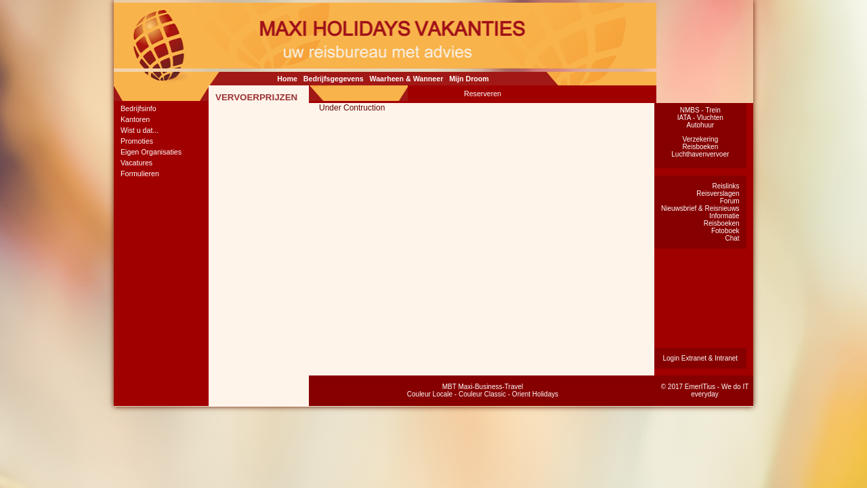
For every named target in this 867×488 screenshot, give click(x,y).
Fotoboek (725, 231)
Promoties (137, 141)
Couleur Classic (482, 394)
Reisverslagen (717, 193)
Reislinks (726, 186)
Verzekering (700, 139)
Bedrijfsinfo (138, 108)
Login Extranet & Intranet (700, 358)
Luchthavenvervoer (700, 154)
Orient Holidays (535, 394)
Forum (730, 201)
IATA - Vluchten (700, 117)
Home (287, 79)
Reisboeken (700, 146)
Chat (732, 238)
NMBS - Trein (700, 110)
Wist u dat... (139, 130)
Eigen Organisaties (151, 152)
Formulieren (140, 173)
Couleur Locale (429, 394)
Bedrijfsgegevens (333, 79)
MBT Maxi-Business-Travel (482, 386)
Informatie (724, 216)
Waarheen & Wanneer (407, 79)
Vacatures (136, 163)
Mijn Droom (469, 79)
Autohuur (701, 125)
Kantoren (135, 119)
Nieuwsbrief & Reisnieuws (700, 208)
